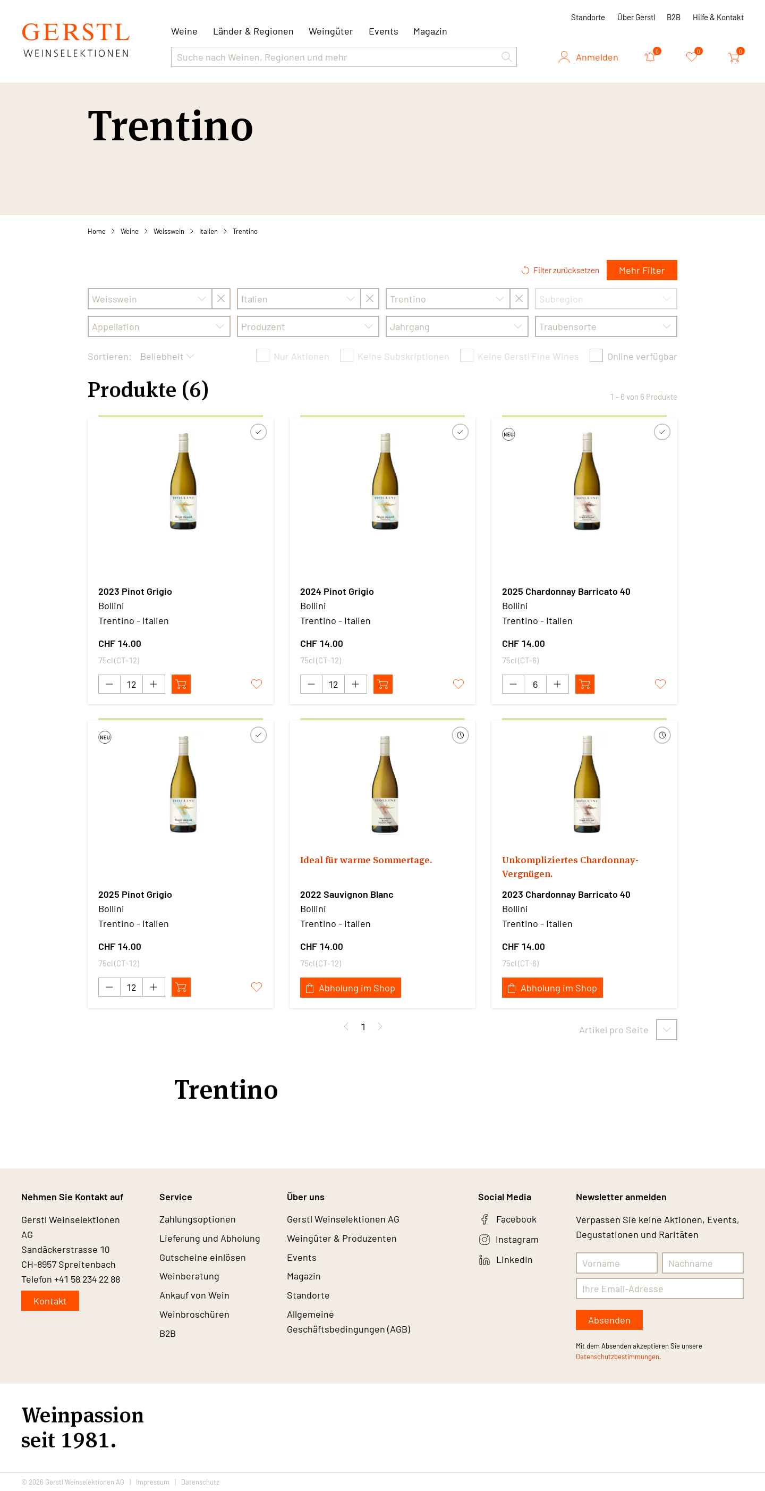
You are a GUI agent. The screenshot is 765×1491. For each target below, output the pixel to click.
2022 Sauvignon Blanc (347, 894)
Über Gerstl (636, 17)
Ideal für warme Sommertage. (366, 860)
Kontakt (50, 1301)
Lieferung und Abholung (209, 1238)
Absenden (609, 1320)
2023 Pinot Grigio (135, 591)
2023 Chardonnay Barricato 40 (566, 894)
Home (97, 231)
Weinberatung (189, 1277)
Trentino (245, 231)
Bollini (111, 605)
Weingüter (331, 31)
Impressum (152, 1481)
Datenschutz (200, 1481)
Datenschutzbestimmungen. (618, 1356)
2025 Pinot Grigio (135, 894)
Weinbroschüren (194, 1315)
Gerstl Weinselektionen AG (343, 1219)
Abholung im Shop (350, 987)
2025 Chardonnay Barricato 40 (566, 591)
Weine (130, 231)
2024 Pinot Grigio (337, 591)
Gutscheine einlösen (202, 1257)
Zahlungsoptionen (197, 1219)
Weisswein (169, 231)
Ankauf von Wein (194, 1296)
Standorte (588, 17)
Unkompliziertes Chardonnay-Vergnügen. (570, 867)
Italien (208, 231)
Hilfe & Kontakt (718, 17)
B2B (674, 17)
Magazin (430, 31)
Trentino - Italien (133, 620)
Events (383, 31)
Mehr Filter (642, 270)
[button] (506, 56)
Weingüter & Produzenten (342, 1238)
